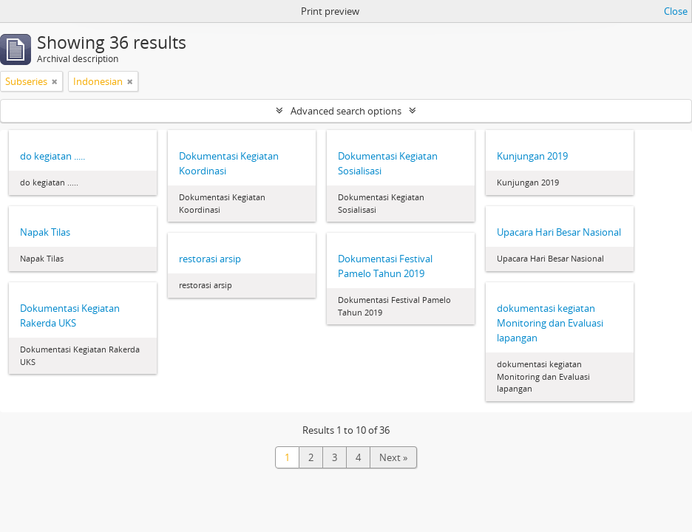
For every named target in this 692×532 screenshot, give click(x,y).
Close (676, 11)
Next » (393, 457)
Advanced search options (346, 110)
